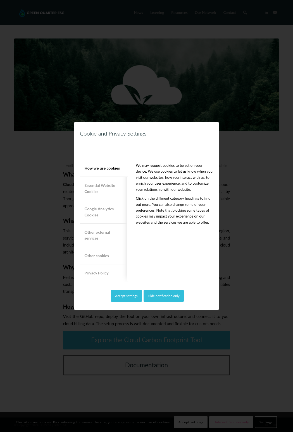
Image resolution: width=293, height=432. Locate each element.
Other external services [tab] (97, 235)
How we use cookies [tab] (102, 168)
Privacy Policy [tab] (96, 273)
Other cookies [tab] (96, 255)
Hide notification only (164, 296)
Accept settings (126, 296)
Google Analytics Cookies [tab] (99, 211)
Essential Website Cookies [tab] (99, 188)
